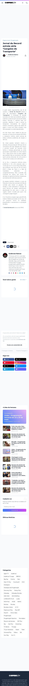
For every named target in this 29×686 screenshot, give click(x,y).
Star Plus (10, 624)
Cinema (13, 579)
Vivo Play (6, 635)
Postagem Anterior (7, 350)
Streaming (18, 624)
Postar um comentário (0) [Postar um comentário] (14, 345)
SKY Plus (19, 621)
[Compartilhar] (25, 55)
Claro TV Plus (7, 582)
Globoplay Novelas (17, 593)
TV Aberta (6, 627)
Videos (15, 632)
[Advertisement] (14, 21)
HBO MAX (6, 596)
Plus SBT (17, 610)
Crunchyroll (16, 582)
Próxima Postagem (21, 350)
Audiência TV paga (9, 576)
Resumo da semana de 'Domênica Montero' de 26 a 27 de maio (18, 466)
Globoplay (6, 593)
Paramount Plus (8, 610)
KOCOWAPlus (15, 596)
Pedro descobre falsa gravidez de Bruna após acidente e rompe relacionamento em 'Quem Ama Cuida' (18, 428)
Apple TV (6, 573)
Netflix (19, 601)
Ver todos (22, 279)
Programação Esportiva (10, 618)
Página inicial (6, 40)
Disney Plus (17, 590)
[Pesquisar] (26, 2)
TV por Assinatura (8, 629)
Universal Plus (7, 632)
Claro (18, 579)
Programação (14, 40)
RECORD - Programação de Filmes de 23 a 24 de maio (18, 443)
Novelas (13, 604)
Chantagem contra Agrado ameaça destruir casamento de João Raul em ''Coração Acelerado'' (18, 459)
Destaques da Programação (11, 587)
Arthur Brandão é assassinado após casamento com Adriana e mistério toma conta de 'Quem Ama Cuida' (18, 474)
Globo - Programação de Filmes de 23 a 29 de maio (18, 451)
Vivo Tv (13, 635)
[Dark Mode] (23, 2)
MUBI (13, 601)
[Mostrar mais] (18, 246)
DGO (23, 582)
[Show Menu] (2, 2)
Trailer (23, 629)
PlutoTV (6, 613)
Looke (18, 599)
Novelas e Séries (8, 607)
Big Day (6, 579)
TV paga (14, 627)
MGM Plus (6, 601)
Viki (21, 632)
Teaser (17, 629)
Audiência (13, 573)
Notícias (6, 604)
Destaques (7, 585)
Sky (5, 624)
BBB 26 (18, 576)
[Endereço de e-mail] (14, 506)
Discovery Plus (8, 590)
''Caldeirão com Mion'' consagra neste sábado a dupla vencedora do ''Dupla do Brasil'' (18, 482)
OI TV (16, 607)
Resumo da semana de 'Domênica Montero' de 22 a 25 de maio (18, 435)
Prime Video (14, 613)
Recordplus (22, 618)
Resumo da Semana (9, 621)
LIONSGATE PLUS (9, 599)
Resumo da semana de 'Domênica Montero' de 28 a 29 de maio (18, 489)
